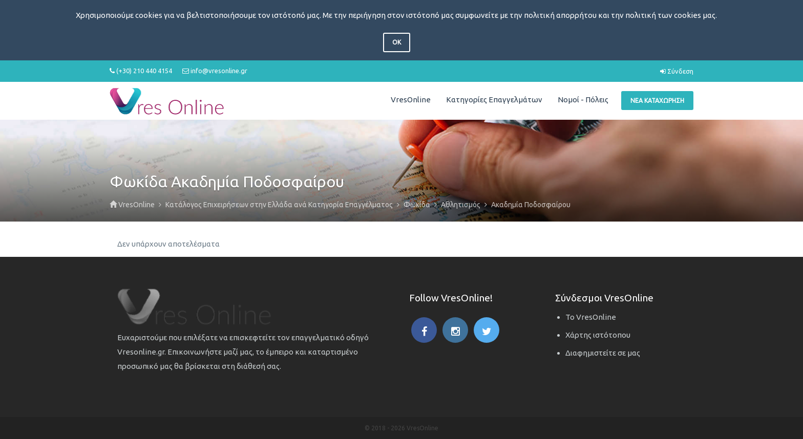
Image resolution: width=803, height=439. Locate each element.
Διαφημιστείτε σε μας (602, 352)
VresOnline (411, 99)
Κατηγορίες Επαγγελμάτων (494, 99)
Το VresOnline (590, 317)
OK (396, 42)
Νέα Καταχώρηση (657, 100)
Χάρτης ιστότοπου (597, 335)
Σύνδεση (676, 71)
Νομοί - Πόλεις (583, 99)
